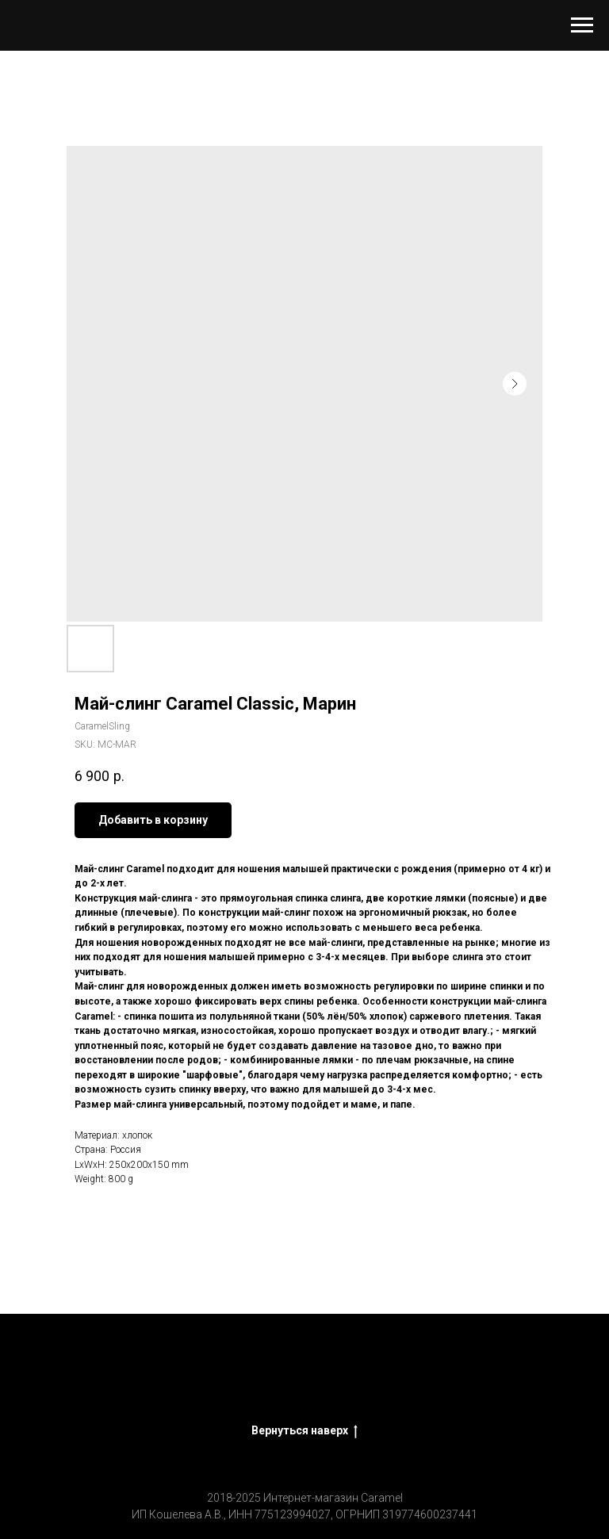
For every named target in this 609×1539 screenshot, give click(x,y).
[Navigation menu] (582, 25)
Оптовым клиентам (508, 1378)
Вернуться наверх (304, 1431)
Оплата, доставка (385, 1378)
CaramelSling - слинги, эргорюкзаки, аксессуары (182, 1378)
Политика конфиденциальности (304, 1396)
